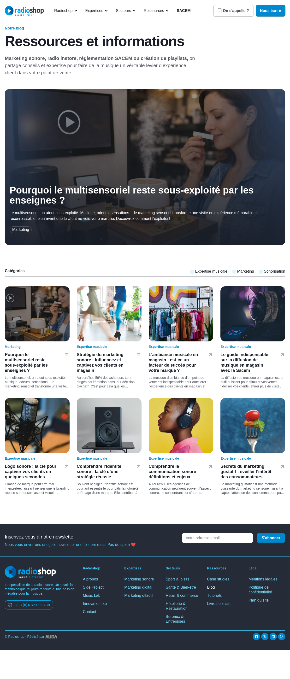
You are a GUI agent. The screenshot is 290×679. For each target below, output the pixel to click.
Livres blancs (218, 604)
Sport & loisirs (177, 579)
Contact (89, 612)
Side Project (93, 587)
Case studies (218, 579)
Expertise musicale (92, 347)
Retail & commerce (182, 595)
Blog (211, 587)
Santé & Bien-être (181, 587)
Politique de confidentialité (260, 589)
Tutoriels (214, 595)
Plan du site (259, 600)
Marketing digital (138, 587)
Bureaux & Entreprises (175, 619)
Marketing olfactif (138, 595)
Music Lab (91, 595)
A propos (90, 579)
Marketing (13, 347)
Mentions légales (263, 579)
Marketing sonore (139, 579)
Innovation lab (95, 604)
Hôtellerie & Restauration (177, 606)
